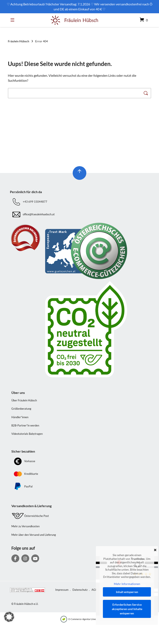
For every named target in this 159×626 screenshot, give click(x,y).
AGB (94, 589)
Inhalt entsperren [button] (127, 592)
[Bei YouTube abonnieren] (35, 558)
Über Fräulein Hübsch (24, 400)
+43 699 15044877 (35, 201)
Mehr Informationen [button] (127, 584)
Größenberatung (21, 408)
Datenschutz (80, 589)
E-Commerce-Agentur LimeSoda (80, 619)
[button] (9, 617)
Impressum (62, 589)
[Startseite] (74, 20)
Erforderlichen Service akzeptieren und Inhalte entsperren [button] (127, 609)
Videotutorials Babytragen (27, 433)
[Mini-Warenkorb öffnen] (141, 20)
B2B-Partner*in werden (25, 425)
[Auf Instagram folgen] (25, 558)
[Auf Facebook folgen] (15, 558)
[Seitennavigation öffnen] (13, 20)
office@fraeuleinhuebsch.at (39, 214)
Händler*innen (19, 417)
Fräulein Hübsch (18, 41)
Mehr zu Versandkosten (25, 526)
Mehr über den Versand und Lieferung (33, 534)
